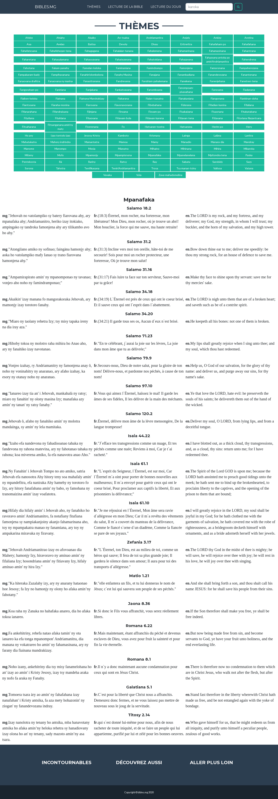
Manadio (186, 142)
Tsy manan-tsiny (186, 168)
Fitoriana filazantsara (249, 118)
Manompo (60, 148)
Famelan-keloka (92, 68)
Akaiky (92, 37)
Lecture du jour (166, 7)
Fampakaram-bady (29, 74)
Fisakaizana (186, 111)
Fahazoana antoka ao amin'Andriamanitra (217, 59)
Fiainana (60, 98)
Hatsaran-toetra (154, 126)
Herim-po (217, 126)
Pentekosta (29, 161)
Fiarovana (91, 105)
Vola (138, 175)
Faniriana (60, 89)
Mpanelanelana (186, 155)
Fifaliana (249, 105)
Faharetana (29, 59)
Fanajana (154, 74)
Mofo (60, 155)
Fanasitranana (92, 81)
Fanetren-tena (249, 81)
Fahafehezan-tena (60, 50)
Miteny (29, 155)
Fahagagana (92, 50)
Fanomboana (154, 89)
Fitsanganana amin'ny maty (60, 126)
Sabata (186, 161)
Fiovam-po (155, 111)
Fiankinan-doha (249, 98)
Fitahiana (60, 118)
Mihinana (186, 148)
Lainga (186, 135)
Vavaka (107, 175)
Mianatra (123, 148)
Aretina (248, 37)
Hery (249, 126)
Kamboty (123, 135)
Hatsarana (186, 126)
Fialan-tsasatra (154, 98)
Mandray (249, 142)
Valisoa (217, 168)
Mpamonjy (92, 155)
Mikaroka (249, 148)
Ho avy (29, 135)
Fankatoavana (123, 89)
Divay (154, 44)
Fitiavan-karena (155, 118)
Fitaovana (92, 118)
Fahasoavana (92, 59)
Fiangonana (217, 98)
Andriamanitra (154, 37)
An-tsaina (123, 37)
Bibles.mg (50, 7)
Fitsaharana (29, 126)
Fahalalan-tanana (123, 50)
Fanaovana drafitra (29, 81)
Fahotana (29, 68)
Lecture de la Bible (125, 7)
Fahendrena (249, 59)
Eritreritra (186, 44)
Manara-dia (217, 142)
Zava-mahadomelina (170, 175)
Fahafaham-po (217, 44)
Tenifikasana (91, 168)
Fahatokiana (155, 59)
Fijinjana (91, 111)
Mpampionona (123, 155)
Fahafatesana (29, 50)
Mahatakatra (29, 142)
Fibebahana (154, 105)
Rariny (92, 161)
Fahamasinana (217, 50)
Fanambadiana (186, 74)
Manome (29, 148)
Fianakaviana (186, 98)
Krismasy (154, 135)
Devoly (123, 44)
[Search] (209, 7)
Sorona (29, 168)
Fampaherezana (249, 68)
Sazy (249, 161)
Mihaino (154, 148)
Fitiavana (217, 118)
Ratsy (123, 161)
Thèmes (93, 7)
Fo (123, 126)
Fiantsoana (28, 105)
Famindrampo (155, 68)
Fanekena (186, 81)
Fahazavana (186, 59)
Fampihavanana (60, 74)
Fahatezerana (123, 59)
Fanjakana (92, 89)
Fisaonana (217, 111)
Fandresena (123, 81)
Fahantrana (249, 50)
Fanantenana (249, 74)
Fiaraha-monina (60, 105)
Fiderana (186, 105)
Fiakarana (123, 98)
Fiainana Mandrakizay (92, 98)
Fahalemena (155, 50)
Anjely (186, 37)
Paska (248, 155)
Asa (29, 44)
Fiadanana (249, 89)
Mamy (154, 142)
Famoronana (217, 68)
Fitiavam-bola (123, 118)
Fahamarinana (186, 50)
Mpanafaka (154, 155)
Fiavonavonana (123, 105)
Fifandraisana (60, 111)
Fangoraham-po (29, 89)
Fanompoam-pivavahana (186, 89)
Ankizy (217, 37)
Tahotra (60, 168)
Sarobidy (217, 161)
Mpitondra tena (217, 155)
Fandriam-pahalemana (155, 81)
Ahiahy (60, 37)
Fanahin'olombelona (91, 74)
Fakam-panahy (60, 68)
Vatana (249, 168)
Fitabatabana (249, 111)
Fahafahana (249, 44)
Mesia (91, 148)
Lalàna (217, 135)
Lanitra (249, 135)
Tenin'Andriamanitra (123, 168)
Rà (60, 161)
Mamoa (123, 142)
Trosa (154, 168)
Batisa (92, 44)
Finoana (123, 111)
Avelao (60, 44)
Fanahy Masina (123, 74)
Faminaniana (123, 68)
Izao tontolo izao (60, 135)
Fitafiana (29, 118)
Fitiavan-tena (186, 118)
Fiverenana (91, 126)
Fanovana (217, 89)
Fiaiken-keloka (29, 98)
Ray (155, 161)
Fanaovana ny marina (60, 81)
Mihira (217, 148)
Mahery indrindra (61, 142)
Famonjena (186, 68)
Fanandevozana (217, 74)
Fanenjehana (217, 81)
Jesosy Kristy (92, 135)
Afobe (29, 37)
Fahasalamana (60, 59)
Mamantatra (92, 142)
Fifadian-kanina (217, 105)
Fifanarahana (29, 111)
